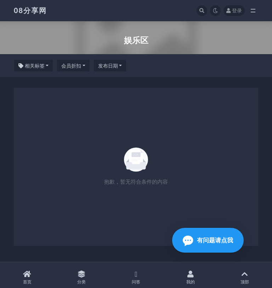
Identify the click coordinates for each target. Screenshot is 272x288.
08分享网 (30, 10)
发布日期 (108, 66)
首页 (27, 277)
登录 (234, 10)
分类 (82, 277)
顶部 (244, 277)
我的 (190, 277)
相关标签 (31, 66)
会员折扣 (71, 66)
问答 (136, 277)
